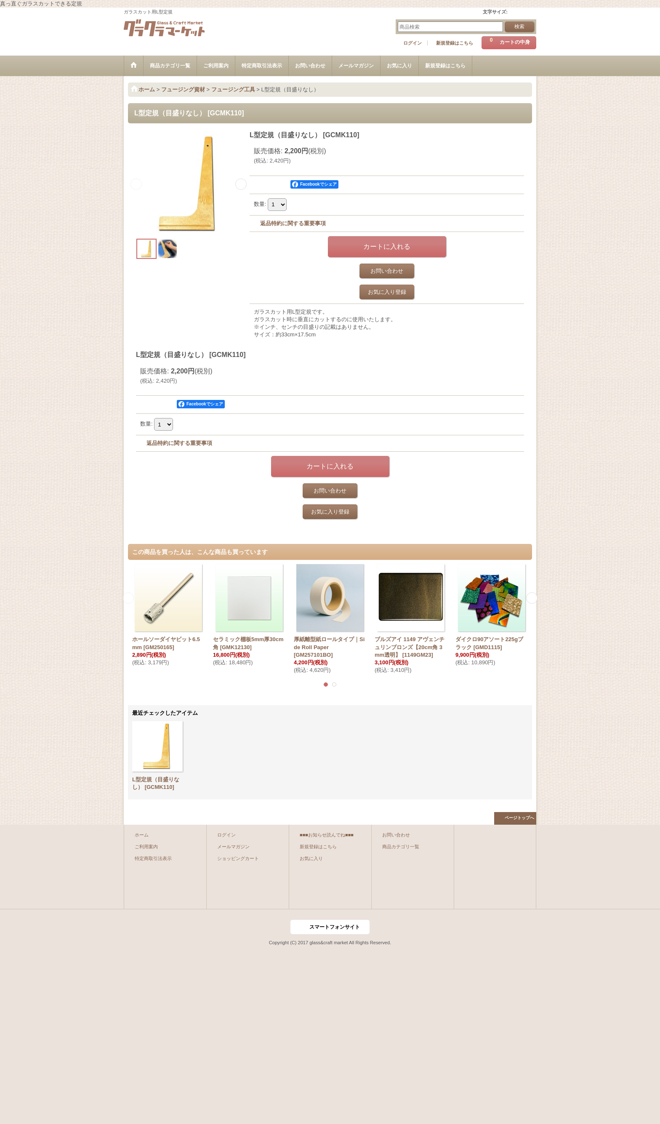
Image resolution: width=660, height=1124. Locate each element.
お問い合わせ (386, 271)
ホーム (142, 834)
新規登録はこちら (454, 42)
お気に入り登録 (387, 292)
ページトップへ (519, 817)
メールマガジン (233, 846)
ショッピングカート (238, 858)
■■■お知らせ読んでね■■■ (327, 834)
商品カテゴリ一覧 (400, 846)
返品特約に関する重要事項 (293, 223)
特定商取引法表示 (153, 858)
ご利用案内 (146, 846)
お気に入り (311, 858)
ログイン (412, 42)
